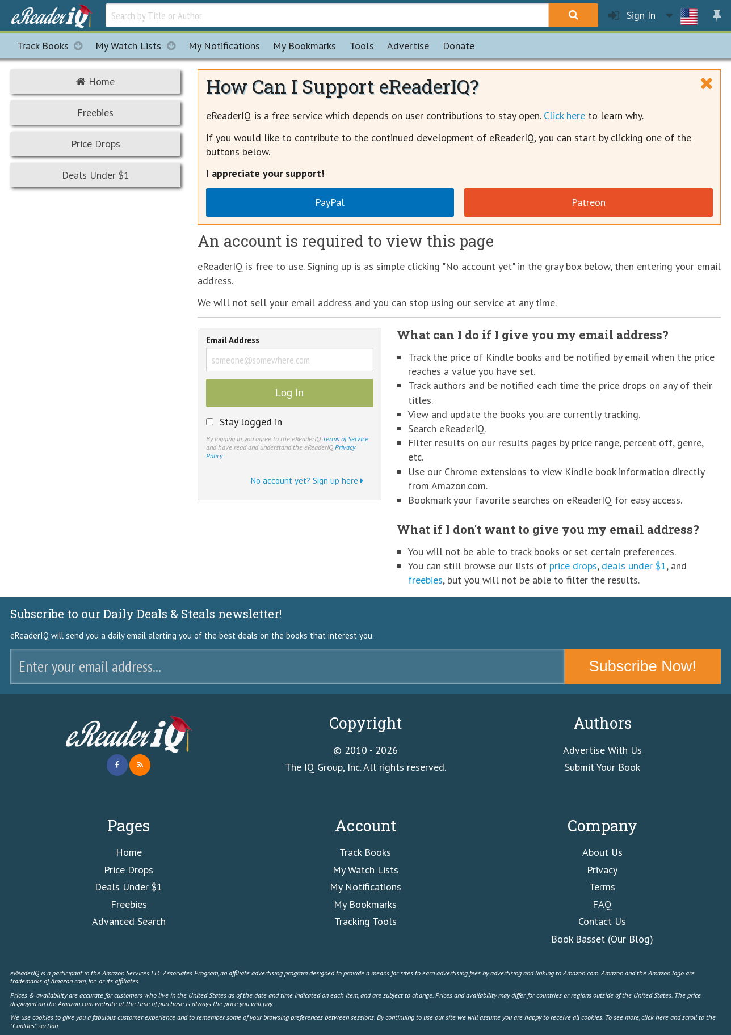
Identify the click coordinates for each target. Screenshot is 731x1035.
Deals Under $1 (95, 174)
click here (655, 1016)
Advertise (408, 45)
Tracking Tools (365, 921)
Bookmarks (304, 45)
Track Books (53, 45)
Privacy (602, 869)
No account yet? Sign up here (307, 480)
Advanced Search (129, 921)
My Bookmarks (365, 904)
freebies (425, 579)
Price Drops (95, 143)
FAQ (602, 904)
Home (95, 81)
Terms (602, 886)
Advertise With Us (602, 750)
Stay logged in (251, 422)
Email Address (232, 340)
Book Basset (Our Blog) (602, 938)
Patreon (589, 202)
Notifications (224, 45)
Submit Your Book (602, 767)
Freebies (95, 112)
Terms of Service (345, 438)
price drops (573, 565)
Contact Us (602, 921)
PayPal (330, 202)
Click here (564, 115)
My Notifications (365, 886)
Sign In (632, 16)
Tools (362, 45)
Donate (458, 45)
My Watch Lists (138, 45)
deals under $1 (634, 565)
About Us (602, 852)
